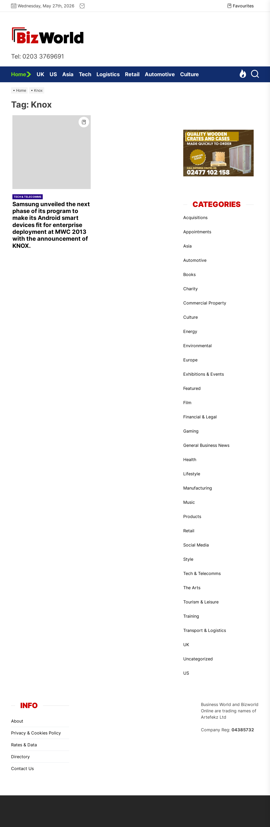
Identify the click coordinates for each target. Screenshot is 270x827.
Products (192, 516)
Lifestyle (191, 473)
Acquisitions (195, 217)
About (17, 721)
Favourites (240, 5)
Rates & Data (24, 744)
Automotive (160, 74)
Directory (20, 756)
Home (21, 74)
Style (188, 559)
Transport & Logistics (204, 630)
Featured (192, 388)
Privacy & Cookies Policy (36, 733)
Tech (85, 74)
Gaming (191, 431)
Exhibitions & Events (203, 374)
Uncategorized (198, 658)
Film (187, 402)
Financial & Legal (200, 416)
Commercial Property (204, 303)
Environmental (197, 345)
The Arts (191, 587)
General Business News (206, 445)
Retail (132, 74)
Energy (190, 331)
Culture (189, 74)
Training (191, 616)
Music (189, 502)
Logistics (108, 74)
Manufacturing (197, 488)
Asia (68, 74)
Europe (190, 359)
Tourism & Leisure (201, 601)
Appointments (197, 231)
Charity (190, 288)
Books (189, 274)
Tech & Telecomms (27, 196)
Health (189, 459)
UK (40, 74)
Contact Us (22, 768)
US (53, 74)
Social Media (196, 545)
